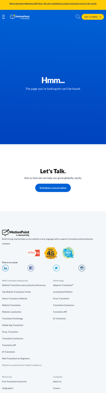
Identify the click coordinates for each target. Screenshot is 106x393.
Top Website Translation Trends (16, 292)
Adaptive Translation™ (63, 285)
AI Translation (8, 352)
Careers (56, 388)
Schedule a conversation (53, 187)
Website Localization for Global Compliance (22, 365)
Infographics (7, 388)
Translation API (9, 345)
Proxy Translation (10, 332)
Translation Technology (12, 318)
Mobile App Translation (12, 325)
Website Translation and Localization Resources (24, 285)
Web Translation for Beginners (16, 358)
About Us (57, 381)
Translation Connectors (12, 338)
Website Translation (11, 305)
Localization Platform (62, 292)
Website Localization (11, 312)
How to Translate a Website (14, 298)
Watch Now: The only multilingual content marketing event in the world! (53, 3)
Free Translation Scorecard (14, 381)
